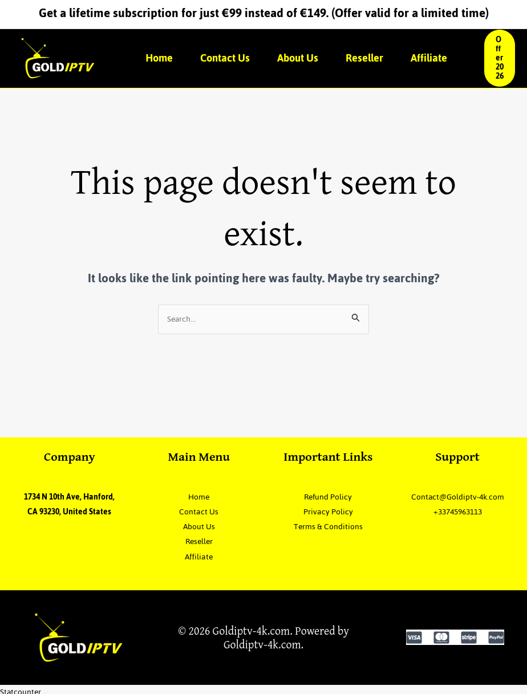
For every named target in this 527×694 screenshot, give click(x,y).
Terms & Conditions (328, 527)
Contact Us (225, 58)
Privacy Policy (328, 512)
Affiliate (429, 58)
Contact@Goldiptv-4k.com (457, 504)
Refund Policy (327, 497)
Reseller (364, 58)
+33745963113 (457, 527)
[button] (500, 58)
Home (159, 58)
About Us (297, 58)
